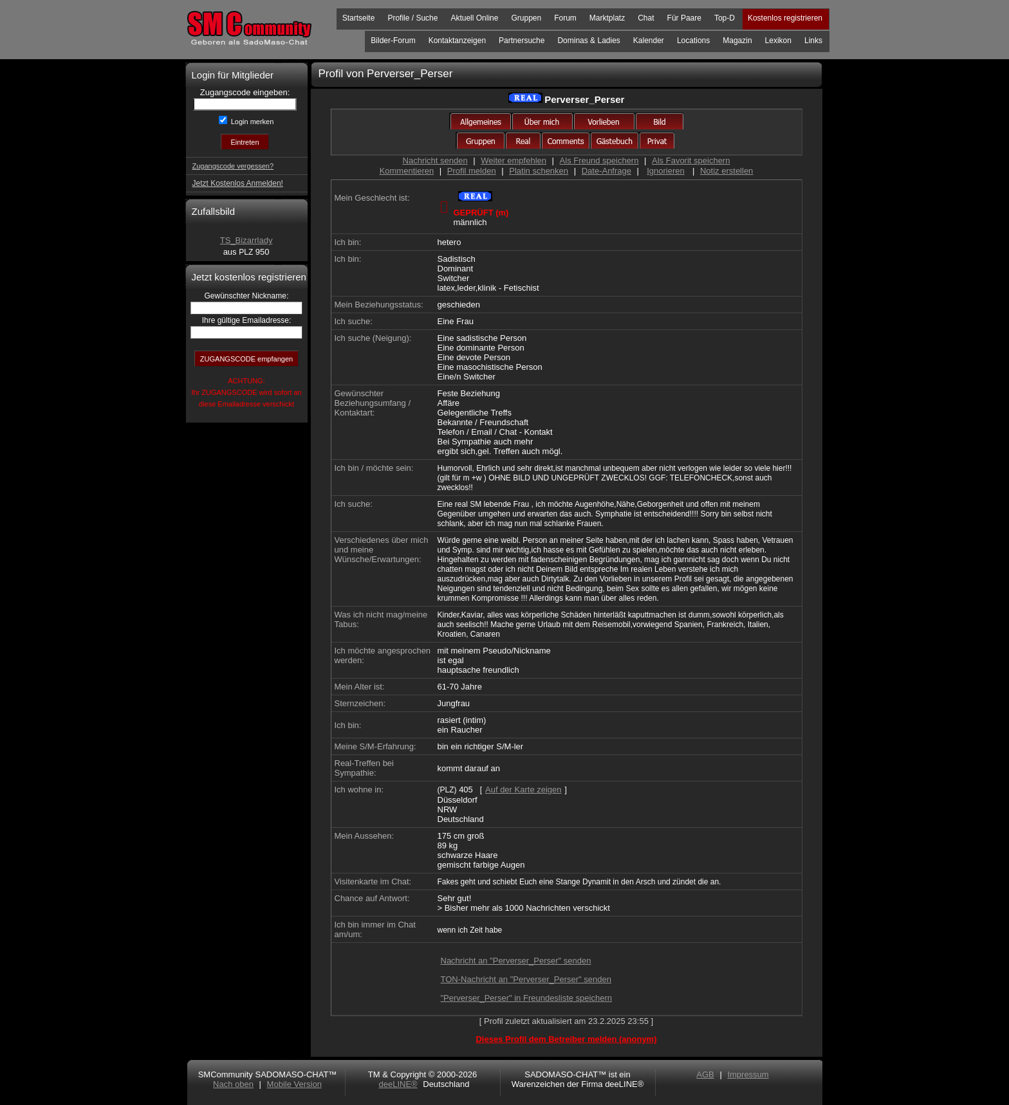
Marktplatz (607, 18)
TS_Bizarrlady (246, 240)
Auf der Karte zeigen (523, 789)
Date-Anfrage (606, 171)
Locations (693, 40)
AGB (705, 1074)
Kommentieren (407, 171)
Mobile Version (294, 1084)
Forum (565, 18)
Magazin (737, 40)
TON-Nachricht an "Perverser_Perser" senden (526, 979)
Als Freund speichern (599, 160)
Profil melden (471, 171)
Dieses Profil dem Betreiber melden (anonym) (566, 1039)
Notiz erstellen (726, 171)
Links (813, 40)
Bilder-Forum (393, 40)
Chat (646, 18)
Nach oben (233, 1084)
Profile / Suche (412, 18)
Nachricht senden (435, 160)
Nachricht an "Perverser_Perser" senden (516, 960)
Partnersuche (521, 40)
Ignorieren (666, 171)
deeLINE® (397, 1084)
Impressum (747, 1074)
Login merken (251, 121)
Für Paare (684, 18)
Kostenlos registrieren (785, 18)
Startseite (358, 18)
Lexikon (778, 40)
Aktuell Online (474, 18)
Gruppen (526, 18)
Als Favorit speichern (691, 160)
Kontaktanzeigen (457, 40)
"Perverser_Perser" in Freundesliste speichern (526, 998)
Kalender (648, 40)
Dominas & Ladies (588, 40)
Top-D (724, 18)
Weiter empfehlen (513, 160)
